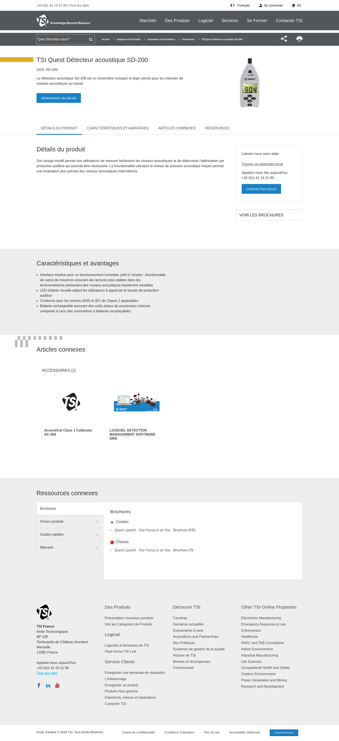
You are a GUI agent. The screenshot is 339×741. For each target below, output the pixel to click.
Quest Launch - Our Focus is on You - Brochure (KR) (155, 530)
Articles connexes (177, 128)
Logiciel (205, 20)
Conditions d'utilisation (176, 733)
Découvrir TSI (186, 607)
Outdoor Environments (258, 674)
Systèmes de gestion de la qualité (199, 649)
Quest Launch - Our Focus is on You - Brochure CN (154, 550)
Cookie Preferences (282, 733)
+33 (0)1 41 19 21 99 (52, 5)
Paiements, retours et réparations (130, 697)
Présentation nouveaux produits (129, 618)
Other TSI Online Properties (269, 607)
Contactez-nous (262, 189)
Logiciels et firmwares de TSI (127, 645)
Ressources (217, 128)
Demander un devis (59, 98)
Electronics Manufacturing (261, 618)
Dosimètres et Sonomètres (161, 39)
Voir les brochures (261, 215)
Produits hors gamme (121, 691)
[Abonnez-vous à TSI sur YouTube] (57, 685)
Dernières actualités (188, 624)
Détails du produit (59, 128)
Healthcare (249, 636)
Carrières (180, 618)
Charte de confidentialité (135, 733)
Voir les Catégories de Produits (128, 624)
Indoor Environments (257, 649)
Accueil (106, 39)
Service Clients (120, 661)
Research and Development (262, 686)
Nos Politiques (184, 643)
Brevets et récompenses (191, 661)
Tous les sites (79, 5)
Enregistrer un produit (121, 685)
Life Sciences (251, 661)
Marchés (148, 20)
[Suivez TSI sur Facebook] (39, 685)
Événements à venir (188, 630)
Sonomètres (188, 39)
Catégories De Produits (129, 39)
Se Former (257, 20)
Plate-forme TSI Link (120, 651)
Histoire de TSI (184, 655)
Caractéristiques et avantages (118, 128)
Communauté (183, 668)
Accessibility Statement (241, 733)
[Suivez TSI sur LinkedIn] (48, 685)
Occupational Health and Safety (265, 668)
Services (230, 20)
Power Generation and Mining (264, 680)
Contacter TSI (289, 20)
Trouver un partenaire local (262, 164)
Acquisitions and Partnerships (196, 636)
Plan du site (209, 733)
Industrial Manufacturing (259, 655)
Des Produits (177, 20)
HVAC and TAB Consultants (262, 643)
